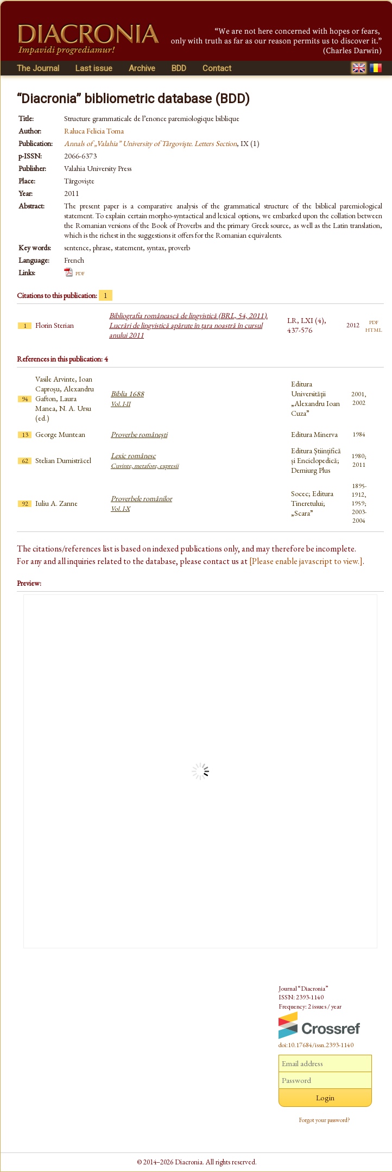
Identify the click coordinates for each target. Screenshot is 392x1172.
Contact (217, 68)
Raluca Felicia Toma (94, 131)
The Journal (38, 68)
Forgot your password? (324, 1120)
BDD (179, 68)
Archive (142, 68)
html (373, 329)
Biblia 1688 (127, 398)
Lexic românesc (145, 460)
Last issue (93, 68)
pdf (80, 272)
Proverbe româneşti (139, 434)
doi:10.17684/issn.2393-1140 (316, 1045)
